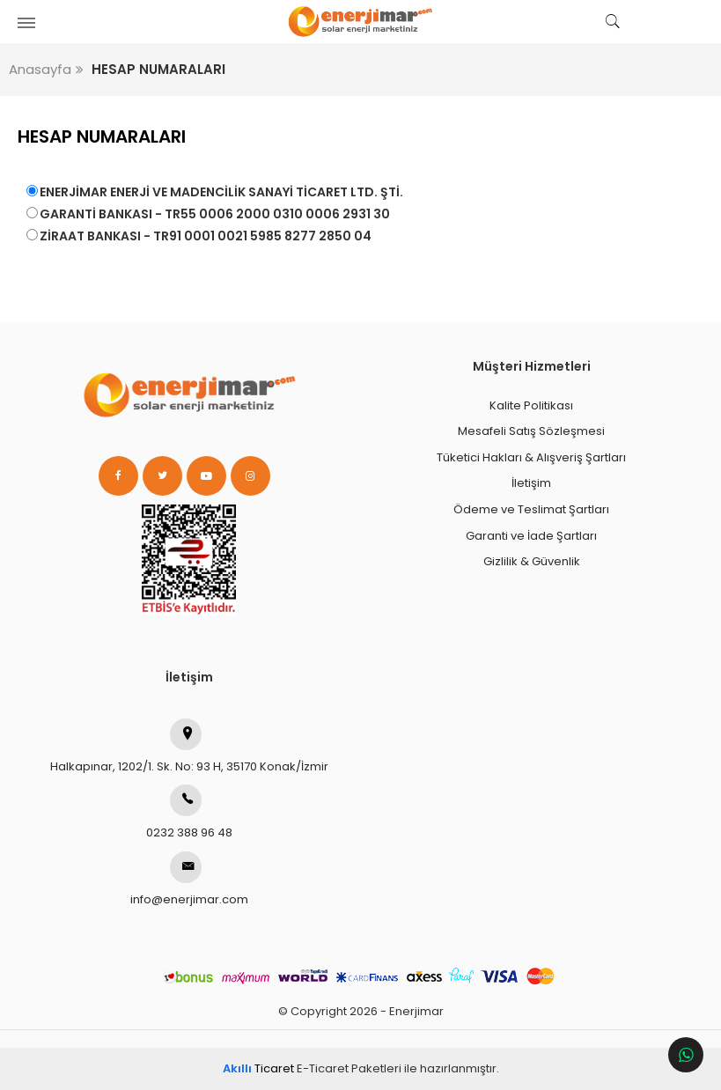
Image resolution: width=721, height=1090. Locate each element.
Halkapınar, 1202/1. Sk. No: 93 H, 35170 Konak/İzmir (189, 746)
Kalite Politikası (531, 405)
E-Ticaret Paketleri (349, 1068)
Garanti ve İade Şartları (531, 535)
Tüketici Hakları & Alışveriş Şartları (531, 457)
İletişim (531, 483)
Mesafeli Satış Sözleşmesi (531, 431)
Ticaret (258, 1068)
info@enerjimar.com (189, 879)
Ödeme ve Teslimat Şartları (531, 509)
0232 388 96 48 (189, 812)
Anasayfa (40, 69)
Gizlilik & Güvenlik (531, 561)
